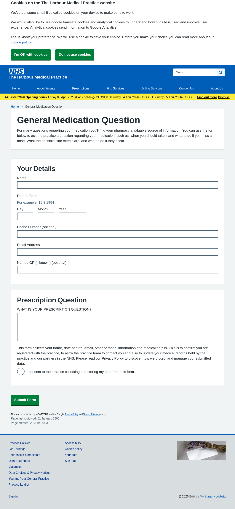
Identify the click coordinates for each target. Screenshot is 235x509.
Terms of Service (91, 414)
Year (62, 209)
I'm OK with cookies (31, 54)
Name (22, 178)
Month (43, 209)
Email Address (28, 245)
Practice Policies (20, 442)
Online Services (151, 88)
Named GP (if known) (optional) (41, 262)
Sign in (13, 496)
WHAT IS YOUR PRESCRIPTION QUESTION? (54, 309)
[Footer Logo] (201, 450)
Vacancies (15, 466)
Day (20, 209)
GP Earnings (17, 448)
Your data (71, 454)
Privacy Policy (71, 414)
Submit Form (25, 400)
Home (16, 88)
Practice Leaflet (19, 484)
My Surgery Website (213, 496)
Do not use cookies (75, 54)
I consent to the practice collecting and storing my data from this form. (81, 371)
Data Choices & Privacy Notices (29, 472)
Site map (70, 460)
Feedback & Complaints (24, 454)
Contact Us (186, 88)
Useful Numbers (19, 460)
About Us (217, 88)
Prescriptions (80, 88)
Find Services (115, 88)
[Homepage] (89, 73)
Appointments (46, 88)
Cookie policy (73, 448)
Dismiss (223, 97)
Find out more (207, 97)
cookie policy (21, 42)
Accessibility (73, 442)
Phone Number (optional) (37, 227)
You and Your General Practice (29, 478)
